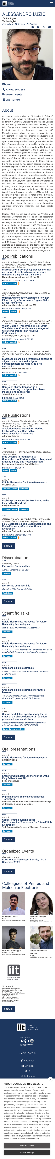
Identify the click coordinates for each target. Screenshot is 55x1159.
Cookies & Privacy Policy (28, 1139)
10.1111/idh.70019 (13, 468)
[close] (50, 1079)
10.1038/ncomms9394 (14, 372)
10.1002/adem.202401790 (16, 535)
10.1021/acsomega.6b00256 (17, 339)
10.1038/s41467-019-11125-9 (18, 280)
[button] (33, 26)
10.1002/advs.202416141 (16, 439)
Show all (8, 545)
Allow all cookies (27, 1146)
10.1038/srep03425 (13, 398)
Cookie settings (27, 1153)
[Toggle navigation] (51, 3)
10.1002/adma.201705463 (16, 308)
